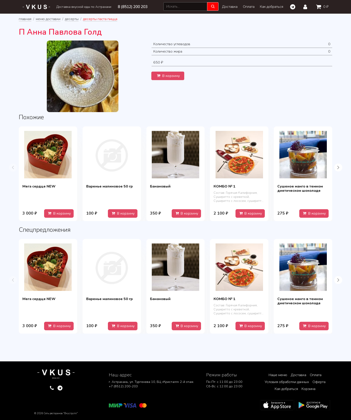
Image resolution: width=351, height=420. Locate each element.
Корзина (308, 388)
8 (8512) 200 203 (133, 6)
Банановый (160, 186)
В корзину (168, 75)
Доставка (230, 6)
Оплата (249, 6)
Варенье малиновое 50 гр (109, 186)
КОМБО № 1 (224, 186)
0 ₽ (321, 6)
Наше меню (278, 375)
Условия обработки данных (287, 381)
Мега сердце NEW (39, 186)
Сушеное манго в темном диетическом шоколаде (300, 188)
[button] (338, 167)
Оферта (318, 381)
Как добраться (271, 6)
